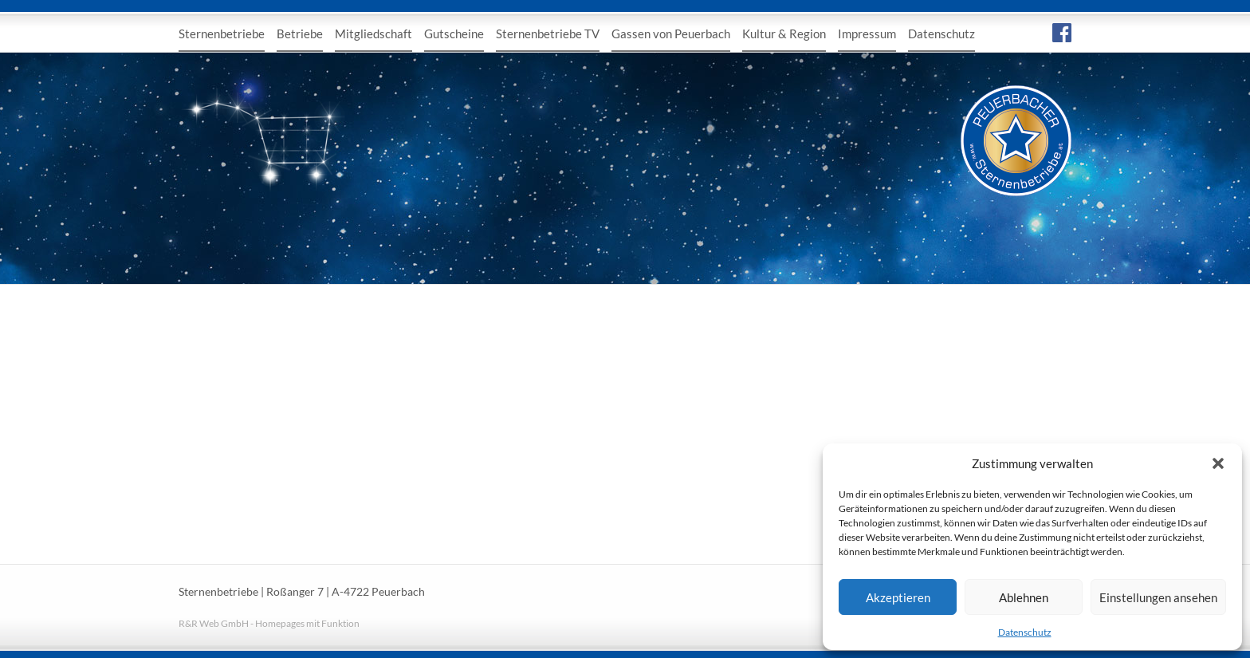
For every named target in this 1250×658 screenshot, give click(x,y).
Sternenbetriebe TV (547, 33)
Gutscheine (454, 33)
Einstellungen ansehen (1158, 597)
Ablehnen (1023, 597)
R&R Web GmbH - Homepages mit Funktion (269, 623)
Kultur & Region (784, 33)
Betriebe (300, 33)
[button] (1218, 463)
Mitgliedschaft (373, 33)
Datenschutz (1024, 632)
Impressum (867, 33)
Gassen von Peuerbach (670, 33)
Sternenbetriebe (222, 33)
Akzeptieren (898, 597)
